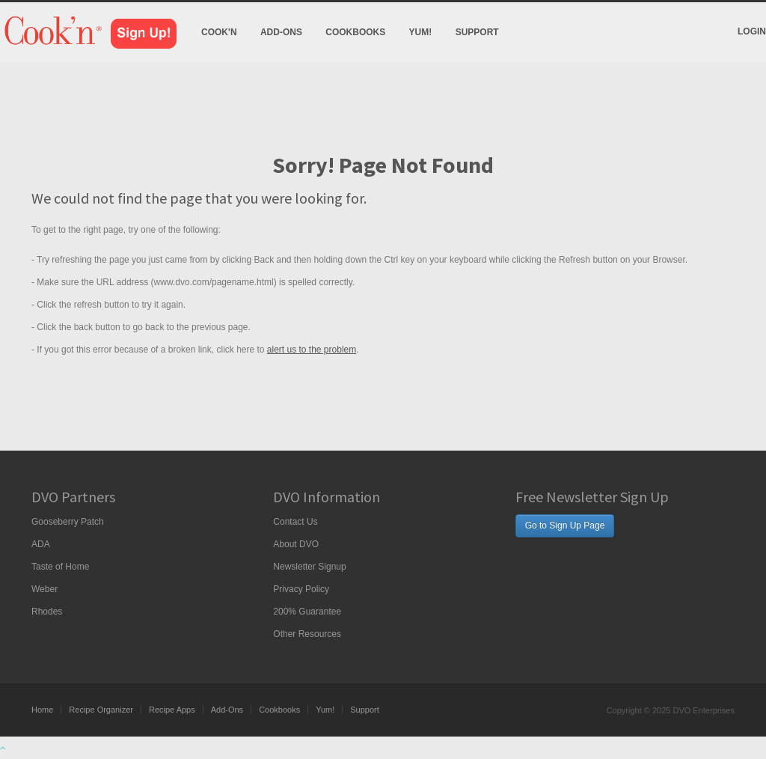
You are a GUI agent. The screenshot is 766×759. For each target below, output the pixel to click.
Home (42, 709)
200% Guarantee (307, 611)
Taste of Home (60, 566)
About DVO (296, 544)
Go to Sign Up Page (565, 525)
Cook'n (219, 32)
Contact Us (295, 521)
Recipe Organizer (101, 709)
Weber (44, 589)
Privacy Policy (301, 589)
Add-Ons (281, 32)
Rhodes (46, 611)
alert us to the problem (311, 349)
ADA (40, 544)
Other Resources (307, 634)
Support (477, 32)
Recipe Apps (172, 709)
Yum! (420, 32)
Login (752, 31)
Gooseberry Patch (67, 521)
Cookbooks (355, 32)
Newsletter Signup (309, 566)
